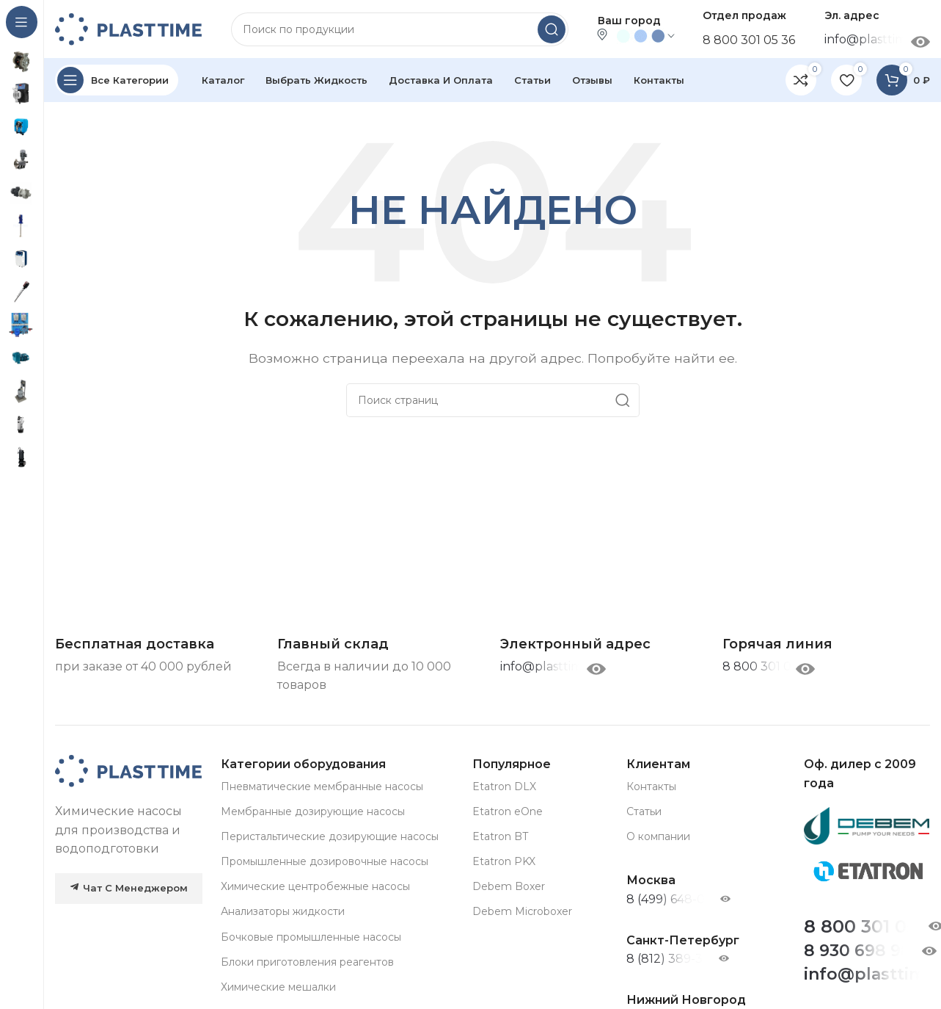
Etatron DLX (504, 786)
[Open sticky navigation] (117, 80)
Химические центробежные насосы (315, 887)
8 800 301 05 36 (749, 40)
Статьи (644, 811)
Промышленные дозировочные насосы (324, 862)
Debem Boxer (508, 887)
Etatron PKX (503, 862)
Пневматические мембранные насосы (322, 786)
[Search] (399, 29)
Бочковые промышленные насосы (311, 937)
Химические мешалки (278, 987)
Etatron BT (500, 837)
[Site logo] (128, 28)
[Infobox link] (777, 645)
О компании (658, 837)
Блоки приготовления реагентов (307, 962)
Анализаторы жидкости (283, 912)
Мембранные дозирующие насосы (313, 811)
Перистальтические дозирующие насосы (330, 837)
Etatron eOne (507, 811)
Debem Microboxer (522, 912)
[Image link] (128, 771)
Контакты (651, 786)
